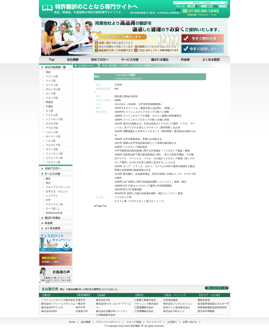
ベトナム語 (52, 115)
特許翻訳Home (86, 65)
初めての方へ (100, 59)
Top (50, 59)
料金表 (196, 2)
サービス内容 (130, 59)
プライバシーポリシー (108, 322)
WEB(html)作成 (54, 212)
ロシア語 (50, 93)
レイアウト (52, 195)
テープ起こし (53, 208)
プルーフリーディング (58, 187)
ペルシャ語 (52, 132)
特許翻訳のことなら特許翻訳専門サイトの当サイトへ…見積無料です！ (106, 9)
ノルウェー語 (53, 162)
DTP (48, 200)
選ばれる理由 (160, 59)
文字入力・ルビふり (57, 191)
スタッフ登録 (222, 2)
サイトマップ (182, 2)
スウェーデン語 (54, 157)
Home (72, 322)
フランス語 (52, 76)
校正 (48, 182)
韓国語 (49, 102)
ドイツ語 (50, 80)
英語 (48, 72)
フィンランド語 (54, 153)
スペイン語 (52, 85)
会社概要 (73, 59)
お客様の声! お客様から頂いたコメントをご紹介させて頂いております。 (55, 275)
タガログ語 (52, 123)
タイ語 (49, 110)
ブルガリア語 (53, 145)
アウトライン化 (54, 204)
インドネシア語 (54, 119)
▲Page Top (100, 205)
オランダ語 (52, 149)
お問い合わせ (190, 322)
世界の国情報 (109, 65)
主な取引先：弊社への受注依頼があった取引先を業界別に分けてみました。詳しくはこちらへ (134, 289)
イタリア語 (52, 97)
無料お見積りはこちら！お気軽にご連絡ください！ (55, 259)
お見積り (207, 2)
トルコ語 (50, 140)
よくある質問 (213, 59)
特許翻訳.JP (137, 325)
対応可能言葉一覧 (55, 66)
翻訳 (48, 178)
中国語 (49, 106)
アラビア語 (52, 127)
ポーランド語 (53, 136)
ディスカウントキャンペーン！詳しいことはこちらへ (55, 242)
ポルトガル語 (53, 89)
